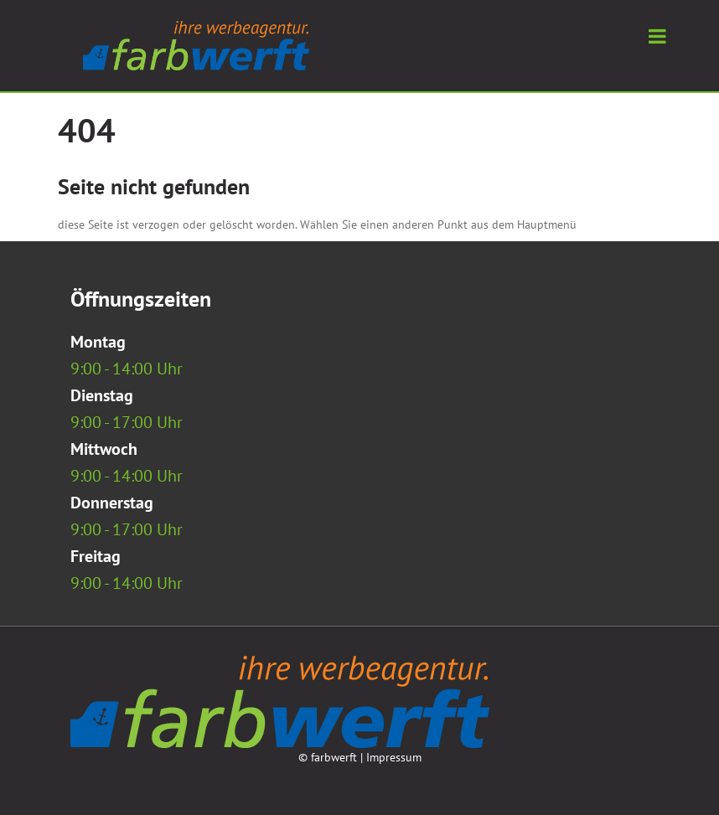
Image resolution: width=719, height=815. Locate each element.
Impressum (394, 757)
